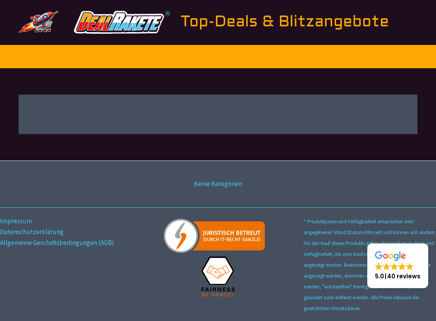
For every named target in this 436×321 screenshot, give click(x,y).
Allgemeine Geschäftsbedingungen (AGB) (57, 242)
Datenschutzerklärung (32, 232)
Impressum (16, 221)
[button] (397, 265)
